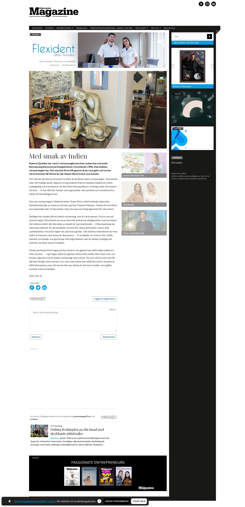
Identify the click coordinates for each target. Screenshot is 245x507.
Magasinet (81, 28)
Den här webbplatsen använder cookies (35, 501)
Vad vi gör (142, 28)
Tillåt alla (139, 501)
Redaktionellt (65, 28)
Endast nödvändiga (116, 501)
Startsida (37, 28)
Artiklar (49, 28)
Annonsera (169, 28)
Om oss (156, 28)
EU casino (176, 162)
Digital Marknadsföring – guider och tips (111, 28)
